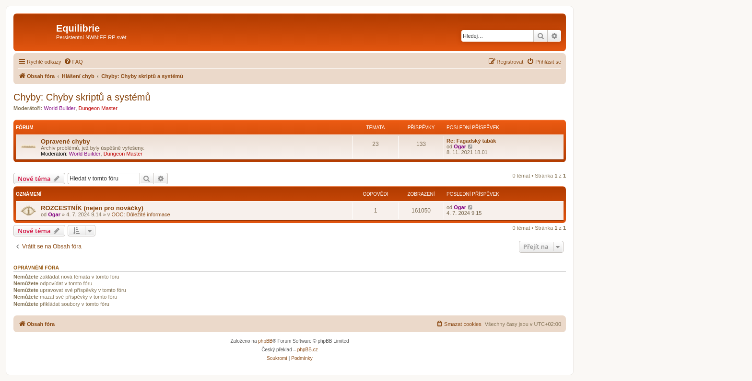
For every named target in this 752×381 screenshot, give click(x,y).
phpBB (265, 341)
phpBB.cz (307, 349)
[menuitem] (73, 61)
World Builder (60, 108)
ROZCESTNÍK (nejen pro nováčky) (92, 208)
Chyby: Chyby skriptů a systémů (82, 97)
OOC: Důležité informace (140, 214)
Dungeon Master (98, 108)
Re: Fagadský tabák (471, 141)
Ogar (460, 146)
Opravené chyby (65, 141)
